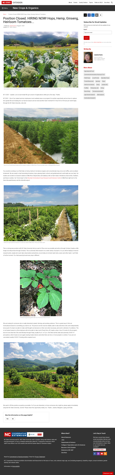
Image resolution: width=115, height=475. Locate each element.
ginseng (98, 81)
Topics (91, 2)
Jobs (62, 440)
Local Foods (95, 78)
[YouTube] (101, 453)
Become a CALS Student (68, 447)
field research (100, 94)
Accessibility (16, 466)
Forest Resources (88, 81)
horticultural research (89, 98)
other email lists (98, 42)
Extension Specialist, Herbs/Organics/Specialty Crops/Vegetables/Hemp (99, 58)
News (4, 14)
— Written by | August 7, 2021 (14, 25)
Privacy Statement (40, 457)
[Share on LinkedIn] (93, 15)
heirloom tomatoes (89, 84)
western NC (105, 84)
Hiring (102, 88)
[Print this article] (100, 15)
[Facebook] (94, 453)
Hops (103, 81)
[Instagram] (98, 453)
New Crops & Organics (25, 7)
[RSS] (105, 453)
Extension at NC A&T (67, 450)
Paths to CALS (98, 2)
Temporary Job (94, 88)
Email (85, 29)
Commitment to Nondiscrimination (18, 457)
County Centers (83, 2)
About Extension (66, 437)
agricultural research (89, 94)
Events (75, 2)
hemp (98, 84)
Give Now (107, 2)
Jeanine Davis (13, 25)
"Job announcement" (97, 91)
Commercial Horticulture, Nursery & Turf (94, 74)
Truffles (86, 88)
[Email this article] (96, 15)
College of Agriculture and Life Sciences (73, 445)
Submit (86, 38)
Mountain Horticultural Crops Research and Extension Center (44, 178)
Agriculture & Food (89, 71)
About (70, 2)
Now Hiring (87, 91)
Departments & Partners (68, 442)
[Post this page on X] (85, 15)
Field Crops (87, 78)
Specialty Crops (105, 78)
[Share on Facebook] (89, 15)
